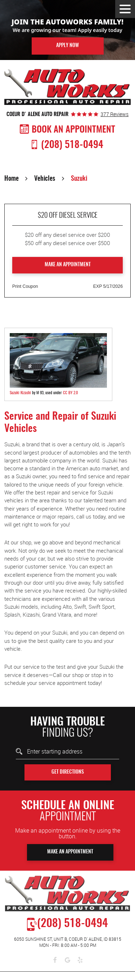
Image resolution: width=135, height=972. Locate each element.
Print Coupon (25, 286)
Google (67, 960)
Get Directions (67, 772)
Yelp (80, 960)
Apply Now (67, 45)
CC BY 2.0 (70, 393)
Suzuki (79, 178)
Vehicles (44, 178)
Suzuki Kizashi (20, 393)
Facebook (55, 960)
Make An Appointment (70, 851)
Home (11, 178)
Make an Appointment (68, 264)
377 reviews (114, 114)
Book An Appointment (73, 129)
